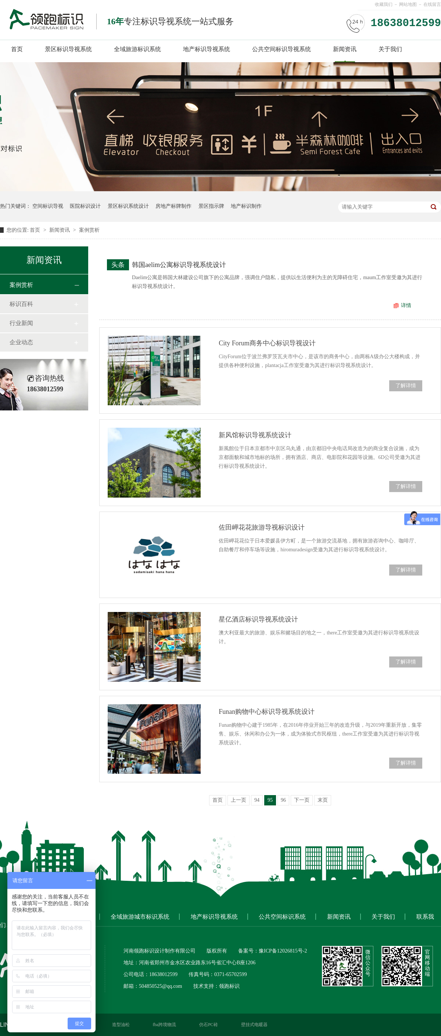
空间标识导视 (47, 206)
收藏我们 (383, 4)
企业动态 (21, 342)
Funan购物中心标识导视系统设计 (267, 711)
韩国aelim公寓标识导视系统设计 (179, 264)
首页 (17, 49)
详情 (406, 305)
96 (283, 800)
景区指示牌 (211, 206)
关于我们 (390, 49)
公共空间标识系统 (282, 917)
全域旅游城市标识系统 (140, 917)
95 (270, 800)
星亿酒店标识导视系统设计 (258, 619)
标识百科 (21, 304)
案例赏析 (89, 230)
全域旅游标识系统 (137, 49)
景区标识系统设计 (128, 206)
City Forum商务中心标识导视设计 (267, 343)
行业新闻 (21, 323)
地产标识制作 (246, 206)
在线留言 (432, 4)
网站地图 (408, 4)
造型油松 (121, 1024)
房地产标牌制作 (173, 206)
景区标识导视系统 (68, 49)
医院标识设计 (85, 206)
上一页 (238, 800)
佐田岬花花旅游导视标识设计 (262, 527)
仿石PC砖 (208, 1024)
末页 (323, 800)
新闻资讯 (344, 49)
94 (256, 800)
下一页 (301, 800)
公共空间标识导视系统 (281, 49)
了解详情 (405, 385)
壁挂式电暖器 (254, 1024)
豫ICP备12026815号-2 (283, 951)
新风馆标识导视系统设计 (255, 435)
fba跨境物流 (164, 1024)
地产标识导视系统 (206, 49)
